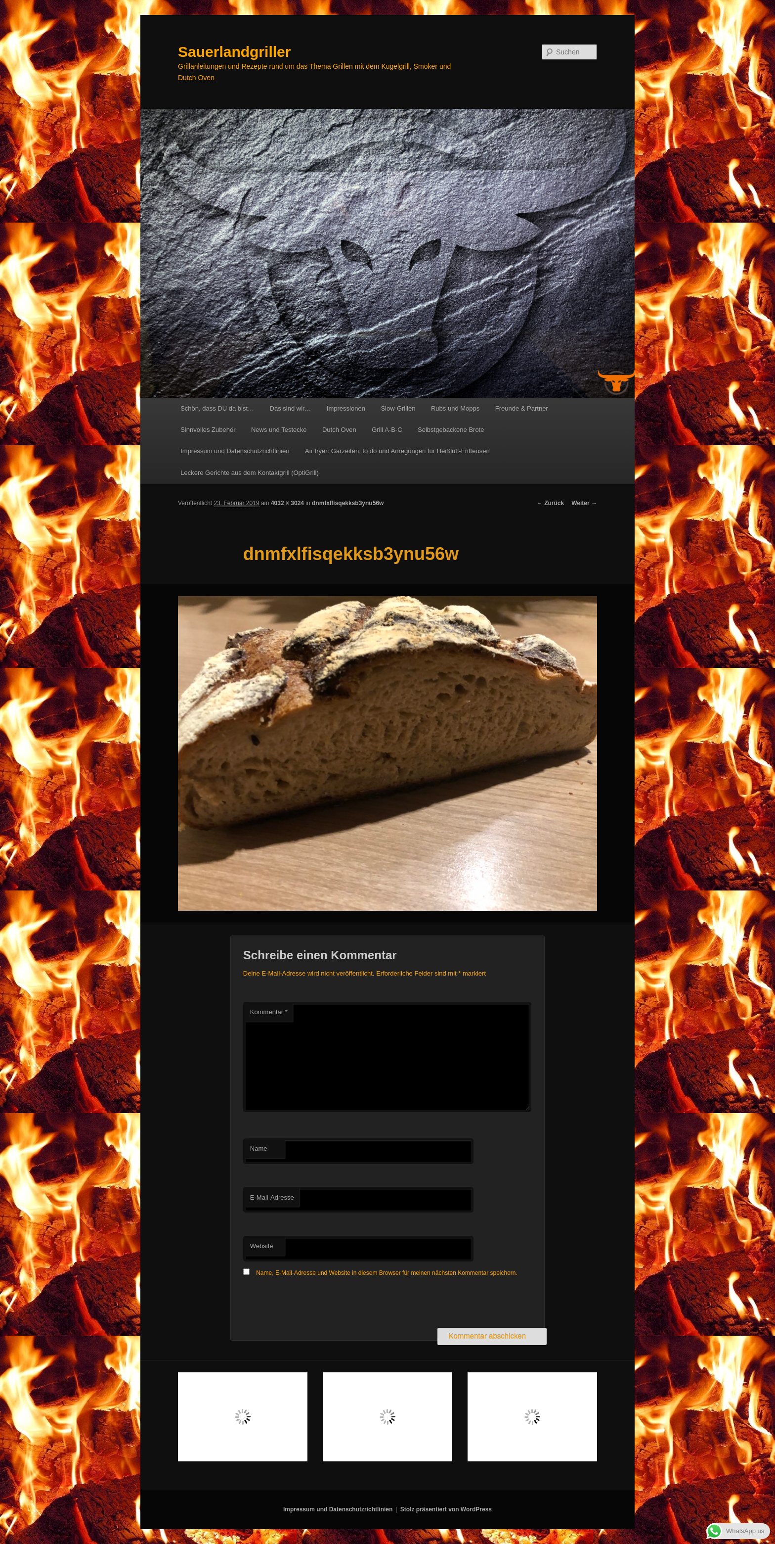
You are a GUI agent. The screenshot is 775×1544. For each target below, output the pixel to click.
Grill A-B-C (387, 429)
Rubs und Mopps (455, 408)
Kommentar (269, 1012)
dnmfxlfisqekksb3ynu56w (348, 503)
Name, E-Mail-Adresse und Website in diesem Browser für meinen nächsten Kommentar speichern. (386, 1272)
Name (258, 1148)
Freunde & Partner (521, 408)
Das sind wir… (290, 408)
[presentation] (318, 1303)
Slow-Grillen (398, 408)
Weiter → (584, 503)
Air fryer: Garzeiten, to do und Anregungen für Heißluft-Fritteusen (397, 451)
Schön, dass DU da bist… (217, 408)
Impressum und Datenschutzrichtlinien (234, 451)
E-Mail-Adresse (272, 1197)
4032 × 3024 (287, 503)
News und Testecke (279, 429)
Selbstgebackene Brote (451, 429)
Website (261, 1246)
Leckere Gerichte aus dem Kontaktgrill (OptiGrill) (249, 472)
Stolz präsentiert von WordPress (446, 1509)
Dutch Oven (339, 429)
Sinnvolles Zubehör (207, 429)
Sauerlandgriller (234, 52)
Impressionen (346, 408)
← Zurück (550, 503)
